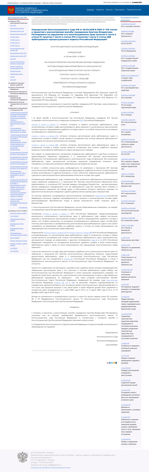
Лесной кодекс (15, 71)
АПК (82, 120)
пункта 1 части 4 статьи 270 (45, 136)
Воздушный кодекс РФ (18, 34)
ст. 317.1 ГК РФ (125, 245)
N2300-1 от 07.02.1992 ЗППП (130, 75)
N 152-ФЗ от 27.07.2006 (128, 191)
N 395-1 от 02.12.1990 (127, 225)
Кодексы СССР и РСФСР (18, 211)
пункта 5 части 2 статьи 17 (45, 125)
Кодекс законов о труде (18, 241)
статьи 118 (59, 283)
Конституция (112, 280)
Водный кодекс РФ (17, 31)
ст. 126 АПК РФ (125, 405)
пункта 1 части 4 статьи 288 (45, 145)
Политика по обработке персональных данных (50, 467)
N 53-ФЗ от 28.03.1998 (128, 218)
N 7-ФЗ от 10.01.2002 (127, 102)
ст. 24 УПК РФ (125, 390)
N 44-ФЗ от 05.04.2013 (128, 201)
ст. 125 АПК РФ (125, 439)
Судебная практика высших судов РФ (46, 17)
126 (73, 283)
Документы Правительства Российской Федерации (18, 97)
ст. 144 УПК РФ (126, 368)
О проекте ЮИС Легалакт (30, 3)
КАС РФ (13, 59)
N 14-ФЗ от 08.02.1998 (128, 152)
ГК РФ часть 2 (15, 40)
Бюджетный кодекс (17, 28)
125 (66, 283)
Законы (109, 9)
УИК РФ (13, 80)
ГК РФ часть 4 (15, 45)
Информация (13, 3)
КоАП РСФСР (14, 238)
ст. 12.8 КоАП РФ (126, 314)
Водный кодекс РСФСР (18, 213)
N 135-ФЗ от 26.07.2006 (128, 129)
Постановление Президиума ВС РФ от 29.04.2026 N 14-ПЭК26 (18, 130)
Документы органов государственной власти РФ (18, 104)
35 (101, 240)
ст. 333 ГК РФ (125, 238)
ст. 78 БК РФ (125, 297)
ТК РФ (12, 77)
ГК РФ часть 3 (15, 43)
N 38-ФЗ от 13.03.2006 (128, 95)
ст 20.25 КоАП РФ (127, 270)
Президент (119, 9)
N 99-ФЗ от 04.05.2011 (128, 139)
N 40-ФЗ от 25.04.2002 (128, 41)
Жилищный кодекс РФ (18, 53)
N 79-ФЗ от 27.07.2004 (128, 56)
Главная (90, 9)
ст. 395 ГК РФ (125, 255)
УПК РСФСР (14, 251)
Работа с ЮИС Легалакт (52, 3)
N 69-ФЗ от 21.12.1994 (127, 31)
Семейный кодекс (16, 74)
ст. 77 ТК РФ (125, 356)
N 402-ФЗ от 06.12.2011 (128, 120)
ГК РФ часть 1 (15, 37)
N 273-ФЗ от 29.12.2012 (128, 48)
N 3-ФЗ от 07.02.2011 (127, 112)
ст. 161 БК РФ (125, 343)
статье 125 (68, 259)
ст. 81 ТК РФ (125, 284)
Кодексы (100, 9)
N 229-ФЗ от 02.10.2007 (128, 208)
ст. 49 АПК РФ (125, 417)
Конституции (101, 196)
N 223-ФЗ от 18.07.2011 (128, 159)
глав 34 (94, 240)
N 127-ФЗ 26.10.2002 (127, 181)
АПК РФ (13, 25)
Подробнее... (23, 207)
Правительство (134, 9)
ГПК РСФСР (14, 216)
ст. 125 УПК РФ (125, 380)
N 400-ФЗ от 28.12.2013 (128, 24)
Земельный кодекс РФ (18, 56)
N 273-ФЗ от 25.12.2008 (128, 85)
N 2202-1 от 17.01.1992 (127, 174)
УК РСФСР (13, 248)
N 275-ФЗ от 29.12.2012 (128, 66)
